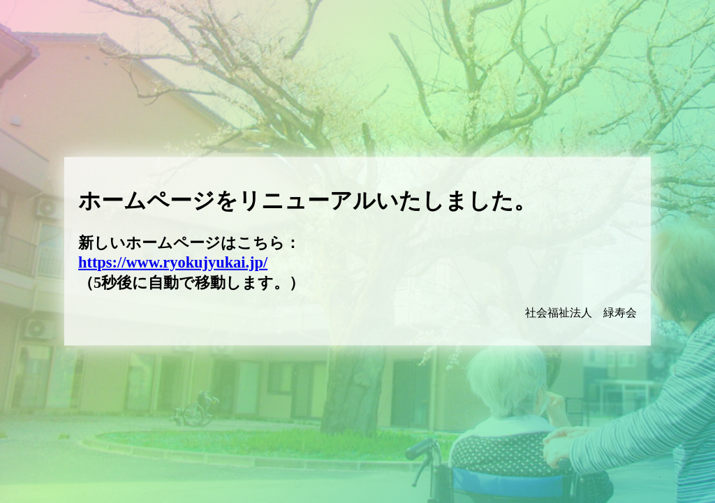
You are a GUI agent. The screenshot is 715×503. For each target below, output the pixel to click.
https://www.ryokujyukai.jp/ (172, 262)
